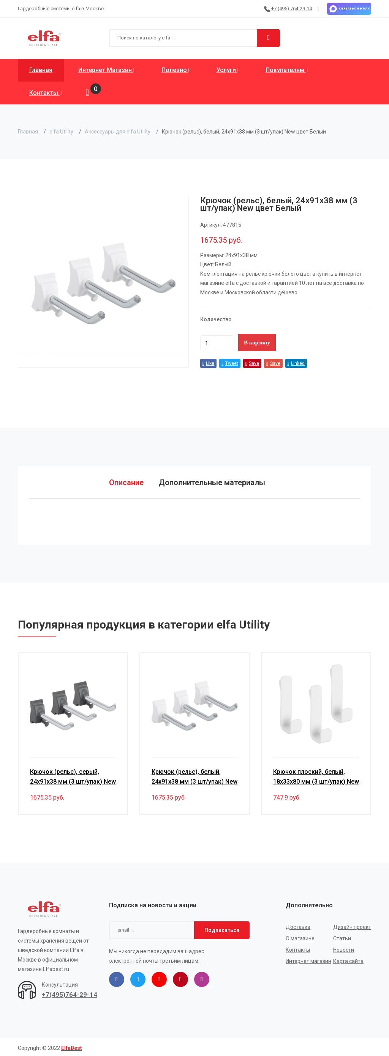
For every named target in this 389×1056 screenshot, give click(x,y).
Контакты (45, 92)
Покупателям (287, 70)
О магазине (300, 936)
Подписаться (221, 928)
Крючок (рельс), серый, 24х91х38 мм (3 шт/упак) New (73, 774)
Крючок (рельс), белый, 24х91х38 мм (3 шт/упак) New (194, 774)
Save (252, 363)
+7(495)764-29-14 (69, 992)
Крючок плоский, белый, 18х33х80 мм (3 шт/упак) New (316, 774)
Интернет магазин (107, 70)
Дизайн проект (352, 925)
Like (208, 363)
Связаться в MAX (349, 8)
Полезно (176, 70)
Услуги (228, 70)
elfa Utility (61, 132)
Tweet (229, 363)
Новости (343, 947)
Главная (40, 70)
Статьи (342, 936)
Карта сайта (348, 959)
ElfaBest (71, 1046)
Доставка (298, 925)
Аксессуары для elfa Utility (117, 132)
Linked (296, 363)
